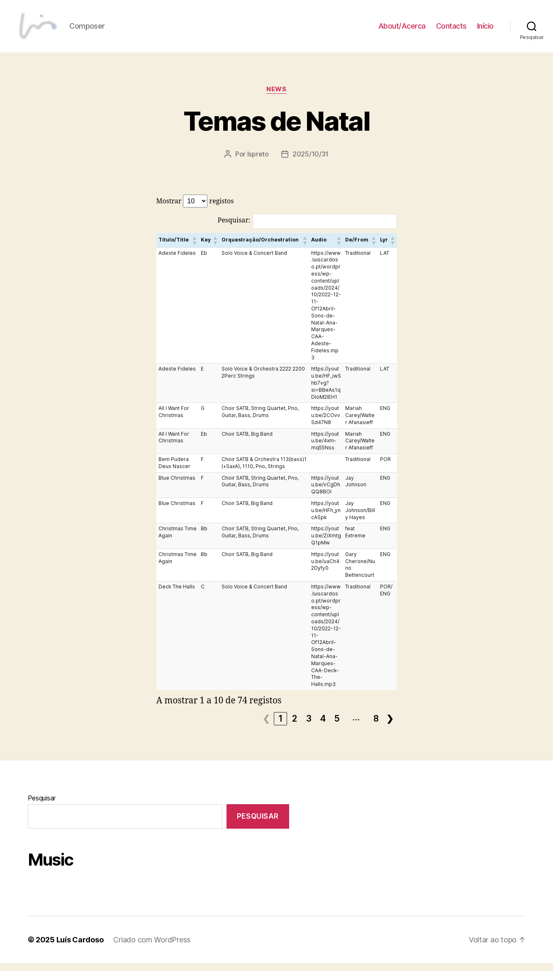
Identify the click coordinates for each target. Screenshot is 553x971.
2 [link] (294, 726)
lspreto (258, 162)
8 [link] (376, 726)
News (276, 97)
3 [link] (309, 726)
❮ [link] (266, 726)
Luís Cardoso (80, 947)
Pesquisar (42, 806)
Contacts (451, 30)
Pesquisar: (234, 228)
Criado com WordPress (151, 947)
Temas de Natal (276, 129)
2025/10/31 (310, 162)
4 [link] (323, 726)
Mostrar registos (195, 208)
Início (485, 30)
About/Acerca (402, 30)
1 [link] (280, 726)
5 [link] (337, 726)
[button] (194, 248)
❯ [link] (390, 726)
